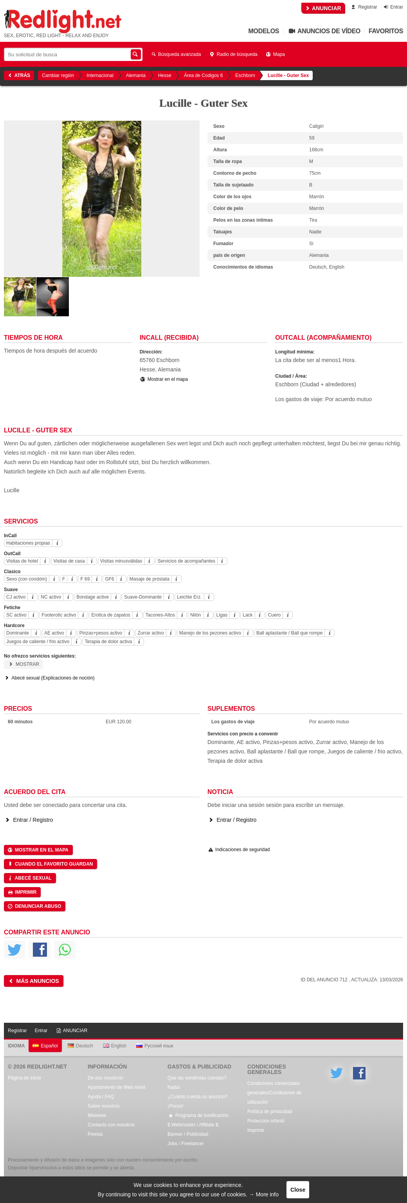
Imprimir (21, 892)
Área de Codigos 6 (203, 75)
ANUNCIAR (323, 8)
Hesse (164, 75)
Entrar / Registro (28, 820)
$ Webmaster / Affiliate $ (192, 1125)
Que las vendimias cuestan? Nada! (197, 1082)
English (114, 1046)
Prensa (95, 1134)
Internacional (99, 75)
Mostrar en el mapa (164, 379)
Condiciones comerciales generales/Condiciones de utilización (274, 1093)
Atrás (18, 75)
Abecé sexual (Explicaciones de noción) (49, 678)
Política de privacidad (269, 1111)
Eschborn (245, 75)
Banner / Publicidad (187, 1134)
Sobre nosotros (103, 1106)
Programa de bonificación (198, 1115)
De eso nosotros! (105, 1078)
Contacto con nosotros (111, 1125)
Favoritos (386, 31)
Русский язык (154, 1046)
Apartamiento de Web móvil (116, 1087)
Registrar (363, 7)
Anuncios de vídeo (323, 31)
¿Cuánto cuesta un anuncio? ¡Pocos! (197, 1101)
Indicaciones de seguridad (238, 849)
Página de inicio (24, 1078)
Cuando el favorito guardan (50, 864)
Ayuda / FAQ (101, 1096)
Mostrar (23, 664)
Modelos (264, 31)
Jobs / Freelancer (185, 1143)
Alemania (136, 75)
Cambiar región (58, 75)
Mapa (275, 54)
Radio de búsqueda (233, 54)
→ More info (264, 1194)
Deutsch (80, 1046)
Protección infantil (266, 1121)
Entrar (392, 7)
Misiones (97, 1115)
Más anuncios (33, 981)
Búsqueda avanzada (175, 54)
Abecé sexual (29, 878)
